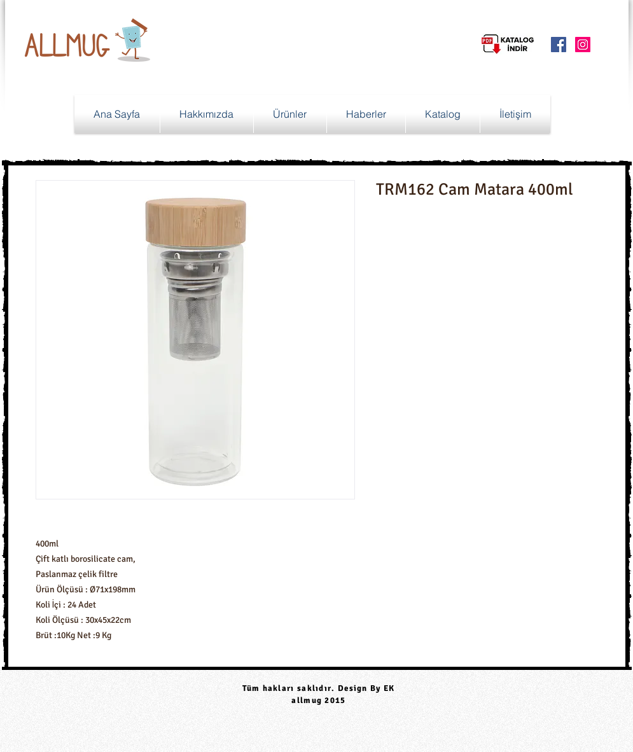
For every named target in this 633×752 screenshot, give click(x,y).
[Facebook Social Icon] (558, 44)
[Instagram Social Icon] (582, 44)
